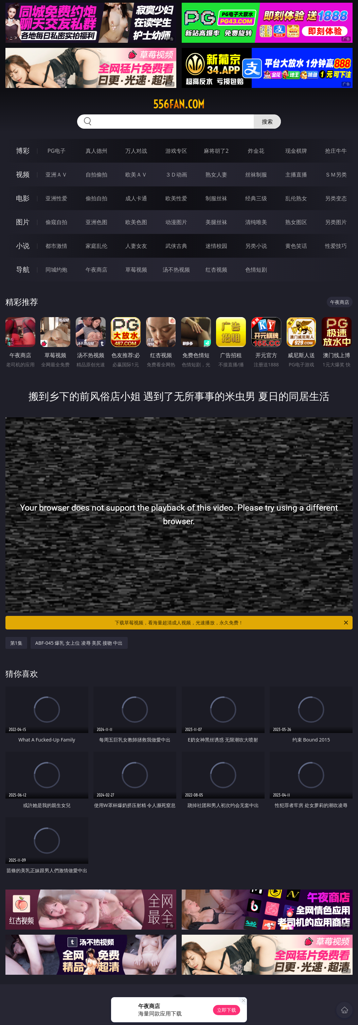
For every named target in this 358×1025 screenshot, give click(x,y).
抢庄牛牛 (336, 150)
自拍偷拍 (96, 174)
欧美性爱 (176, 198)
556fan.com (178, 104)
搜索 (267, 121)
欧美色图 (136, 222)
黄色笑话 (296, 246)
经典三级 (256, 198)
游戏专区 (176, 150)
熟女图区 (296, 222)
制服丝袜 (216, 198)
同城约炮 (56, 269)
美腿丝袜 (216, 222)
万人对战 (136, 150)
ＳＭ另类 (336, 174)
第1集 (16, 643)
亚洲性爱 (56, 198)
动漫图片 (176, 222)
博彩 (23, 150)
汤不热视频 (176, 269)
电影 (23, 198)
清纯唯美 (256, 222)
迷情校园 (216, 246)
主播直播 (296, 174)
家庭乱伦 (96, 246)
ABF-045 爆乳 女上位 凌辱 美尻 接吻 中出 (79, 643)
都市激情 (56, 246)
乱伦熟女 (296, 198)
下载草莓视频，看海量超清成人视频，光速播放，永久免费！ (232, 623)
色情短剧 (256, 269)
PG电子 (57, 150)
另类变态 (336, 198)
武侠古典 (176, 246)
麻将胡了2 (216, 150)
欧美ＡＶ (136, 174)
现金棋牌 (296, 150)
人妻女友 (136, 246)
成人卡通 (136, 198)
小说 (23, 245)
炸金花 (256, 150)
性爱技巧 (336, 246)
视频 (23, 174)
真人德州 (96, 150)
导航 (23, 269)
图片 (23, 221)
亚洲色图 (96, 222)
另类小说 (256, 246)
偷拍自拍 (96, 198)
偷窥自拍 (56, 222)
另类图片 (336, 222)
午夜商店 (96, 269)
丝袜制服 (256, 174)
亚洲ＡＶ (56, 174)
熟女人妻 (216, 174)
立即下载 (226, 1010)
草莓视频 (136, 269)
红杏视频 (216, 269)
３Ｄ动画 (176, 174)
